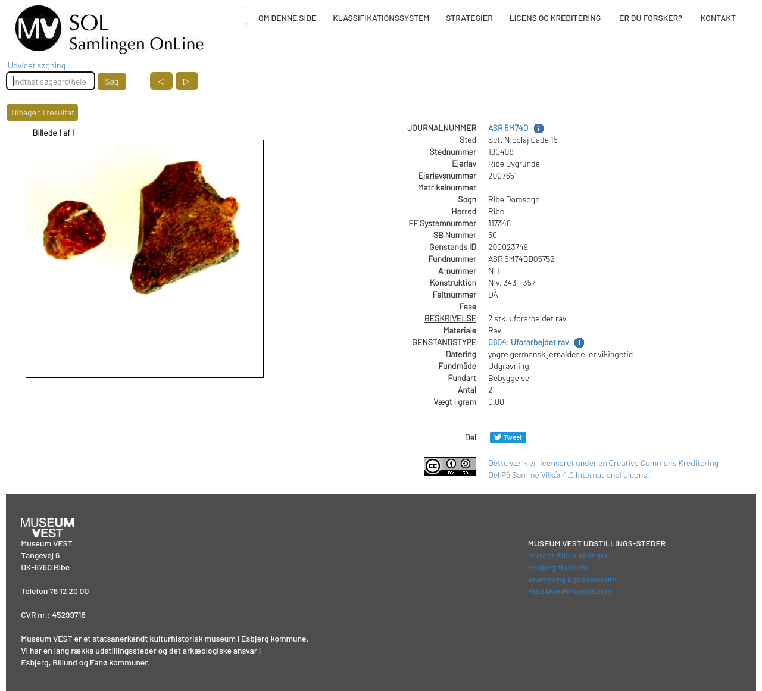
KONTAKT (718, 17)
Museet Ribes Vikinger (568, 555)
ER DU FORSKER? (650, 17)
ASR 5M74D (508, 128)
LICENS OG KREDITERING (555, 17)
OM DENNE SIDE (287, 17)
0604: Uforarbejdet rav (528, 342)
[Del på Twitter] (508, 437)
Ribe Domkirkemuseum (570, 591)
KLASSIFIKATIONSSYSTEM (381, 17)
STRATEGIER (469, 17)
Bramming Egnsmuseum (572, 579)
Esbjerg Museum (558, 567)
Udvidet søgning (36, 65)
